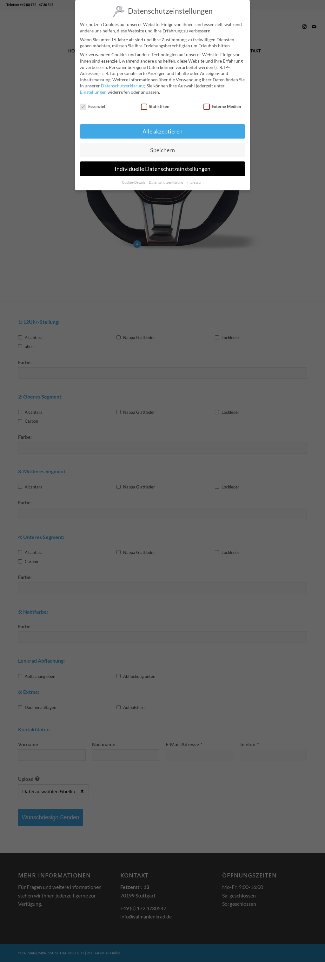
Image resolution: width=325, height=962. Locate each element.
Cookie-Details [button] (134, 181)
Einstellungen (93, 91)
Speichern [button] (162, 149)
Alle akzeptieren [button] (162, 130)
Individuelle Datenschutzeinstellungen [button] (162, 167)
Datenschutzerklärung (123, 84)
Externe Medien (222, 105)
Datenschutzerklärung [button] (166, 181)
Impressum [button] (195, 181)
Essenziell (93, 105)
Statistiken (155, 105)
